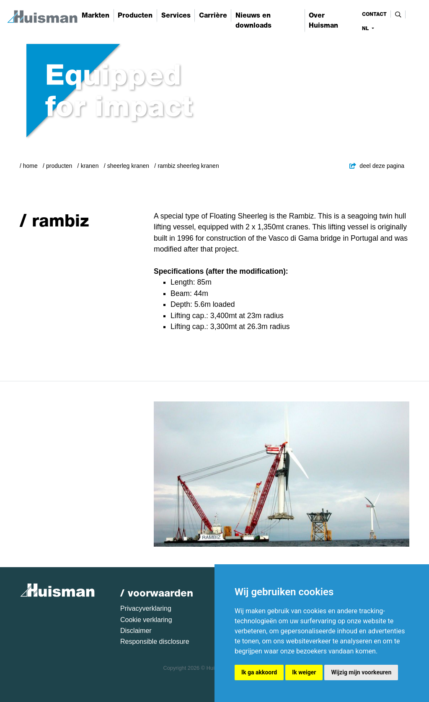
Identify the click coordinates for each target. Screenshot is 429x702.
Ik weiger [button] (304, 672)
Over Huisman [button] (323, 20)
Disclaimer (136, 630)
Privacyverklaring (145, 608)
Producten (59, 165)
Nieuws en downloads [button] (253, 20)
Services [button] (176, 15)
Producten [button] (135, 15)
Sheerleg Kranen (128, 165)
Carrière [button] (213, 15)
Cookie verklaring (146, 619)
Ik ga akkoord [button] (259, 672)
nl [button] (366, 28)
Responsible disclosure (154, 641)
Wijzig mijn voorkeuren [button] (361, 672)
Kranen (90, 165)
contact (374, 14)
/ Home (29, 165)
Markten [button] (95, 15)
